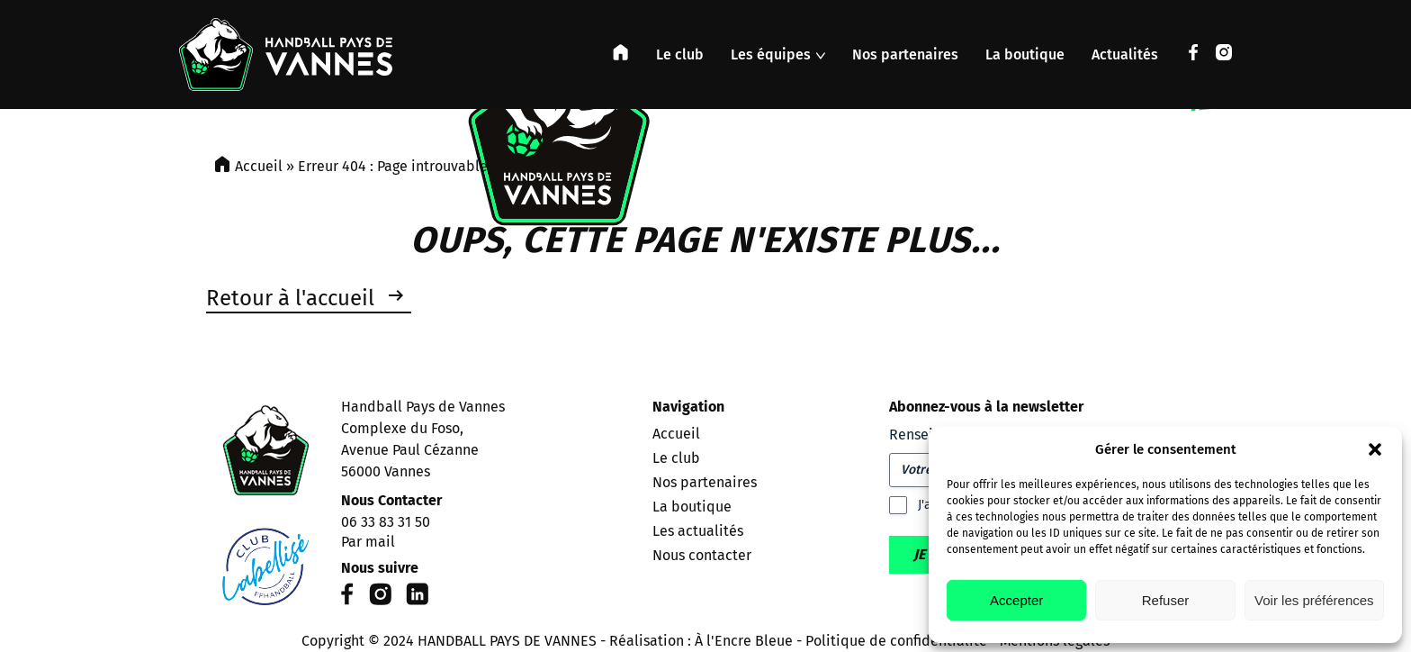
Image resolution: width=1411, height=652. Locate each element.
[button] (1375, 449)
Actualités (1125, 54)
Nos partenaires (905, 54)
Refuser (1166, 600)
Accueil (259, 166)
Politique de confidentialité (896, 640)
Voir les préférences (1314, 600)
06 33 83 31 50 (385, 521)
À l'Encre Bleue (744, 640)
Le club (680, 54)
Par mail (368, 541)
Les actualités (697, 530)
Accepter (1016, 600)
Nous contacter (701, 555)
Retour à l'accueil (290, 298)
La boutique (1025, 54)
